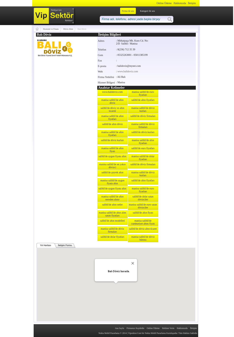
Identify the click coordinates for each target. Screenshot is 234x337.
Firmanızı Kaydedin (135, 328)
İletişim (192, 3)
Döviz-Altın (68, 29)
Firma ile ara (128, 11)
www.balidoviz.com (127, 71)
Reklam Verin (168, 328)
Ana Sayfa (119, 328)
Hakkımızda (179, 3)
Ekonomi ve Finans (51, 29)
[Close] (132, 263)
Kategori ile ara (147, 11)
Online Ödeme (164, 3)
